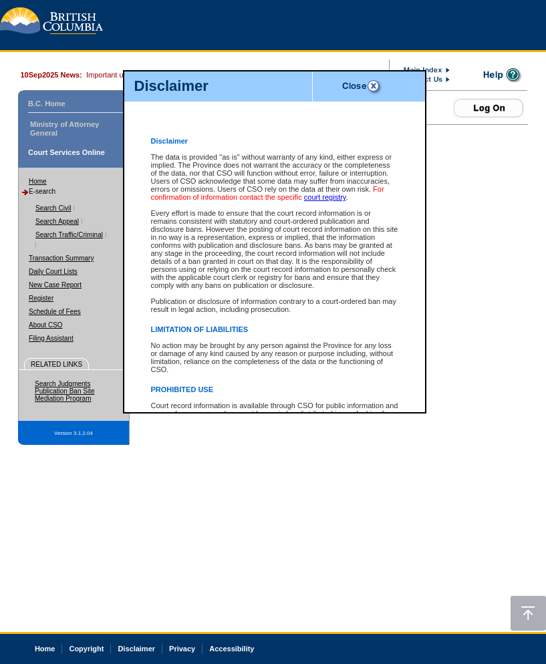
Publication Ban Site (65, 391)
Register (41, 298)
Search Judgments (62, 383)
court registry (325, 197)
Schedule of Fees (55, 311)
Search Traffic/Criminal (69, 234)
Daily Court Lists (53, 271)
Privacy (182, 649)
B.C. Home (46, 104)
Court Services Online (66, 152)
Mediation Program (63, 398)
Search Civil (53, 208)
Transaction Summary (61, 258)
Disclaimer (136, 649)
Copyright (86, 649)
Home (38, 181)
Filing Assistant (51, 338)
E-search (42, 191)
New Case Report (55, 285)
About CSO (46, 325)
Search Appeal (57, 221)
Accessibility (231, 649)
